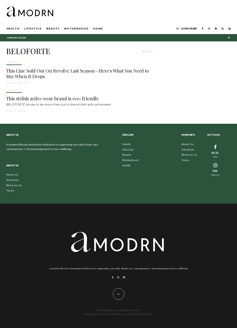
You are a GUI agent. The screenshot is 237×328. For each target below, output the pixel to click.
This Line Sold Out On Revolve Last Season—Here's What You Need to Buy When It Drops (77, 73)
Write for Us (14, 185)
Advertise (12, 180)
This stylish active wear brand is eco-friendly (52, 98)
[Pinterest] (215, 28)
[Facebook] (203, 28)
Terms (10, 190)
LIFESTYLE (14, 62)
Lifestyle (33, 28)
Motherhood (76, 28)
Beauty (53, 28)
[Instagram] (209, 28)
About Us (12, 174)
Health (13, 28)
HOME (98, 28)
